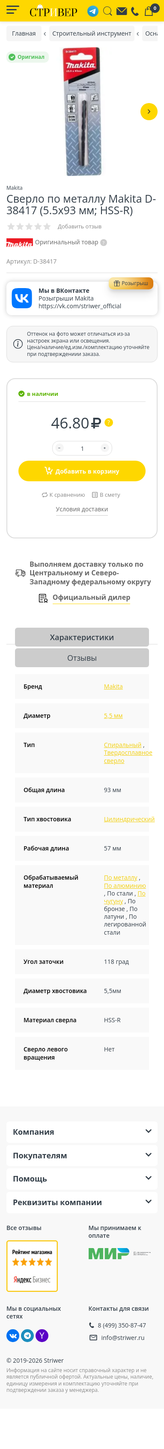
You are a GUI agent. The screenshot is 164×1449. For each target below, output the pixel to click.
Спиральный (123, 745)
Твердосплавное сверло (128, 756)
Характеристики (82, 637)
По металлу (120, 877)
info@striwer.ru (123, 1338)
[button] (149, 111)
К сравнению (67, 494)
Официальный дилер (92, 597)
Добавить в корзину (82, 470)
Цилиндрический (129, 819)
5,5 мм (113, 715)
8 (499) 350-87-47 (122, 1325)
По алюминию (125, 885)
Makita (113, 686)
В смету (110, 494)
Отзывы (82, 658)
